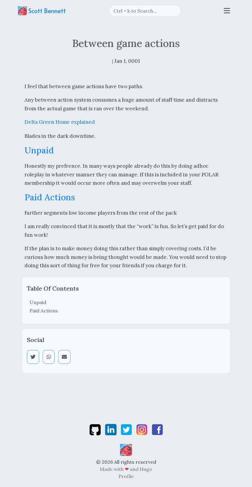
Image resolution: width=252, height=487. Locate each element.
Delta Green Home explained (59, 122)
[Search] (145, 10)
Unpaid (38, 302)
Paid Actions (44, 311)
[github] (96, 429)
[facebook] (157, 429)
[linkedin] (111, 429)
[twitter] (127, 429)
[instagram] (142, 429)
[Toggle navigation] (227, 11)
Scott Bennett (42, 10)
